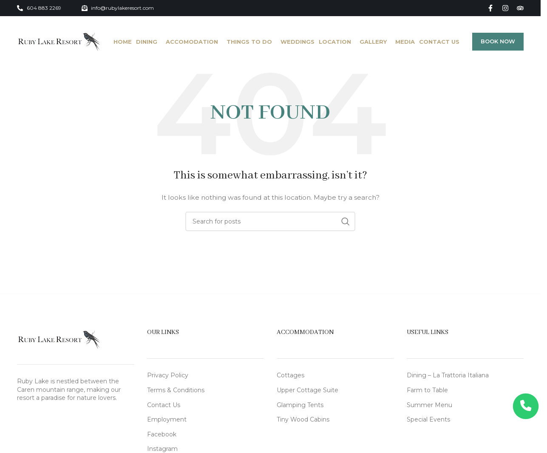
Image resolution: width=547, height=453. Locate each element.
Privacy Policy (167, 375)
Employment (167, 419)
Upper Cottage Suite (307, 390)
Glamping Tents (300, 405)
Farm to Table (427, 390)
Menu (443, 405)
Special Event (427, 419)
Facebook (161, 434)
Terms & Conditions (175, 390)
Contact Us (163, 405)
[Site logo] (59, 41)
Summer (421, 405)
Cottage (289, 375)
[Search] (270, 221)
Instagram (162, 449)
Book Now (498, 41)
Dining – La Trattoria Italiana (448, 375)
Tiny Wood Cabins (303, 419)
